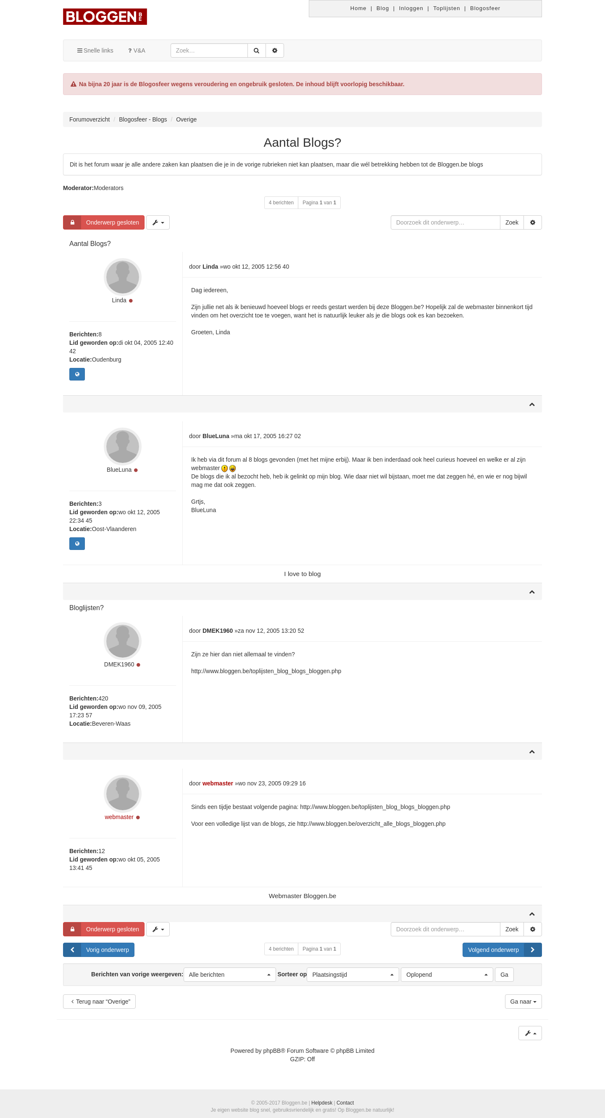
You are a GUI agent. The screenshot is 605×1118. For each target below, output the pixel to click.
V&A (135, 50)
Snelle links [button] (94, 50)
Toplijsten (446, 8)
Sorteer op (338, 974)
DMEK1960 (119, 664)
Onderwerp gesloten (101, 222)
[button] (230, 974)
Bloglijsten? (86, 607)
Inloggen (411, 8)
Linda (119, 300)
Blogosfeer (485, 8)
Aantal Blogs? (302, 142)
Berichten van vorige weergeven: (183, 974)
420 (103, 698)
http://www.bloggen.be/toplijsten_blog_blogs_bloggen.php (266, 671)
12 (101, 851)
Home (358, 8)
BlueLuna (119, 469)
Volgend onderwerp (505, 950)
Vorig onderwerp (96, 950)
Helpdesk (321, 1103)
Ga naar (523, 1001)
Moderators (109, 188)
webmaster (119, 817)
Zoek (511, 222)
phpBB (272, 1050)
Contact (345, 1103)
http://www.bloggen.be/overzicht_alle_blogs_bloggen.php (371, 823)
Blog (382, 8)
